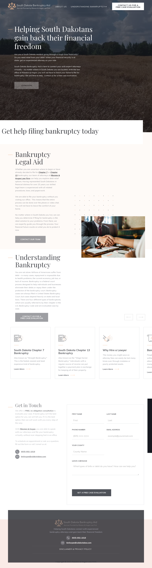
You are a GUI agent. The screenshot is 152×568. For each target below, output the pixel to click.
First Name (77, 419)
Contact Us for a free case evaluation (128, 6)
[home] (29, 5)
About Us (61, 6)
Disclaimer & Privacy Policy (75, 558)
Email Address (113, 435)
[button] (89, 7)
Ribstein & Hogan (27, 429)
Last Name (111, 419)
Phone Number (78, 435)
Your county (78, 451)
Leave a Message (79, 466)
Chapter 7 (43, 172)
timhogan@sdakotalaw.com (33, 456)
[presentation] (88, 489)
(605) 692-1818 (28, 451)
